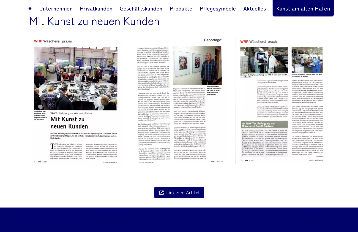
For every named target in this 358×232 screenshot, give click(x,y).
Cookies (95, 214)
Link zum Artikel (179, 192)
